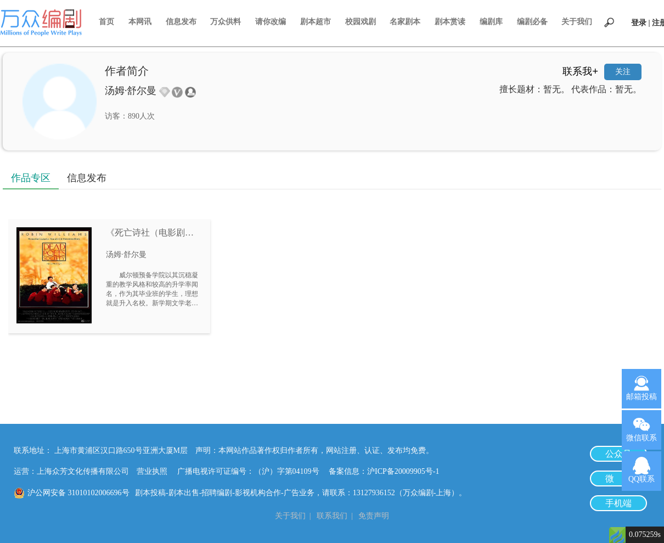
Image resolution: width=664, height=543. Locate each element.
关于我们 (576, 22)
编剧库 (491, 22)
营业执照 (152, 471)
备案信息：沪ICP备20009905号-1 (384, 471)
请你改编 (270, 22)
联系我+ (580, 71)
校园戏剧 (360, 22)
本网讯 (139, 22)
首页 (106, 22)
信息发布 (181, 22)
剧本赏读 (450, 22)
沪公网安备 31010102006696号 (78, 493)
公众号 (618, 453)
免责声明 (373, 516)
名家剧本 (405, 22)
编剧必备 (532, 22)
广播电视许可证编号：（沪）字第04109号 (252, 471)
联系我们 (332, 516)
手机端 (618, 503)
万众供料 (225, 22)
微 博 (618, 478)
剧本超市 (315, 22)
